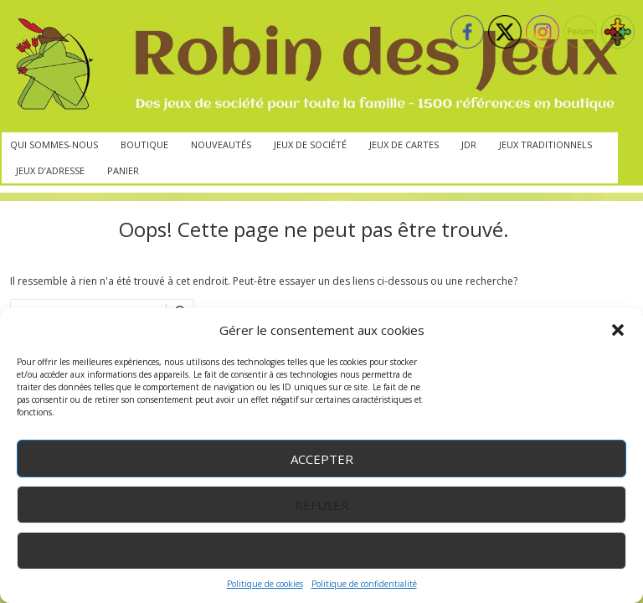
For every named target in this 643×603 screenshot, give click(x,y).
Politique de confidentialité (364, 584)
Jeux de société (310, 144)
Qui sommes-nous (54, 144)
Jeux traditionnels (545, 144)
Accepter (322, 459)
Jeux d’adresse (50, 170)
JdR (468, 144)
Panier (123, 170)
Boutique (144, 144)
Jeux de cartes (404, 144)
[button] (618, 330)
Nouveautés (221, 144)
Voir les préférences (322, 551)
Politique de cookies (265, 584)
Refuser (322, 505)
